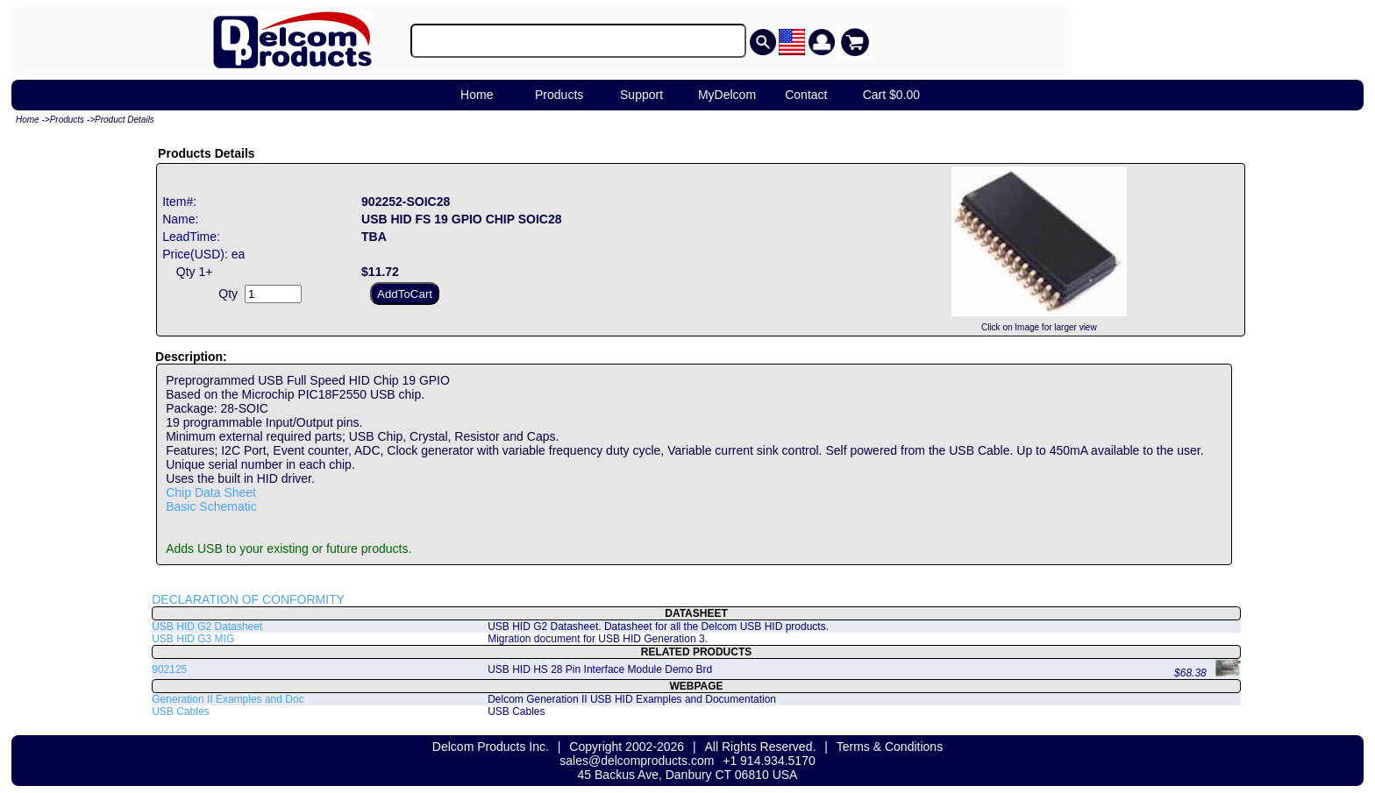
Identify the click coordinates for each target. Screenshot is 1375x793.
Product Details (124, 119)
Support (641, 95)
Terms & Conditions (890, 747)
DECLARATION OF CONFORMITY (248, 599)
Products (559, 95)
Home (476, 95)
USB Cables (180, 711)
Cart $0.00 (891, 95)
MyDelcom (727, 95)
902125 (169, 669)
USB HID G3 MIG (193, 639)
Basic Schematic (211, 506)
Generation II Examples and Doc (227, 699)
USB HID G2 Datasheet (207, 626)
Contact (806, 95)
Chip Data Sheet (211, 492)
